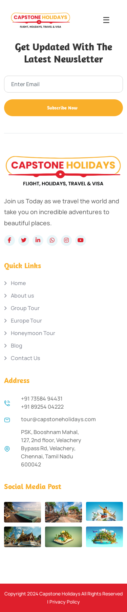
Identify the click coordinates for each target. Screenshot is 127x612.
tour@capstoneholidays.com (58, 419)
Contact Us (25, 358)
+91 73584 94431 (42, 398)
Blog (16, 345)
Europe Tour (26, 320)
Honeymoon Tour (33, 333)
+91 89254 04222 (42, 406)
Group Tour (25, 308)
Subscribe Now (62, 108)
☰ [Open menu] (106, 20)
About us (22, 295)
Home (18, 283)
